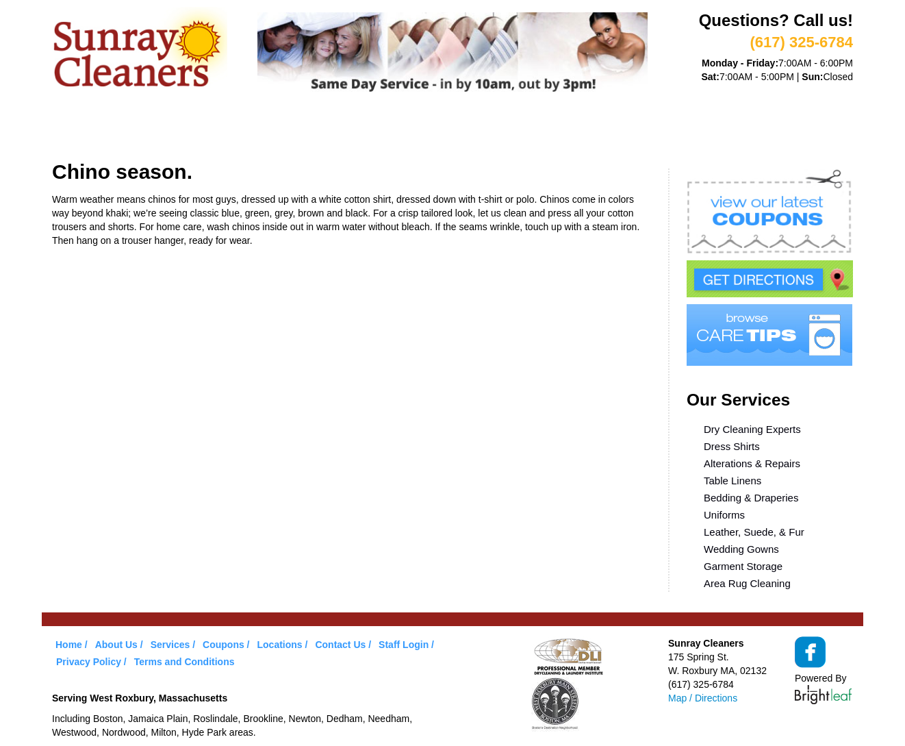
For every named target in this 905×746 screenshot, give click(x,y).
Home (80, 128)
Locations (544, 128)
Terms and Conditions (184, 661)
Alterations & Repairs (752, 463)
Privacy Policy (88, 661)
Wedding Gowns (741, 549)
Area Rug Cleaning (747, 583)
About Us (147, 128)
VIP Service (305, 128)
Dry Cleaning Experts (752, 429)
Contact (623, 128)
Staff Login (404, 644)
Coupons (386, 128)
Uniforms (724, 515)
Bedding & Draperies (751, 497)
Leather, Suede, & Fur (754, 532)
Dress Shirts (732, 446)
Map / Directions (702, 698)
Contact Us (340, 644)
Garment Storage (743, 566)
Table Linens (732, 480)
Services (223, 128)
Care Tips (463, 128)
